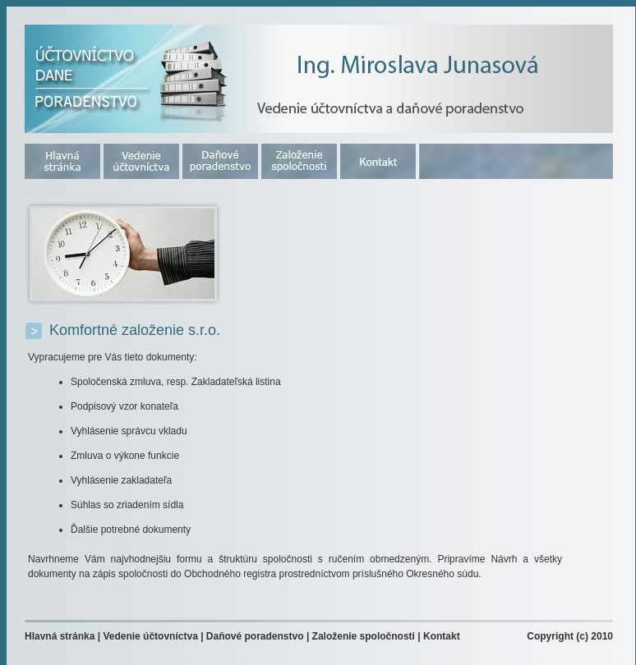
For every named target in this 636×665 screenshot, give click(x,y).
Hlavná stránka (59, 636)
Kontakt (441, 636)
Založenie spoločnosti (363, 636)
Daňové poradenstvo (255, 636)
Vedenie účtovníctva (150, 636)
